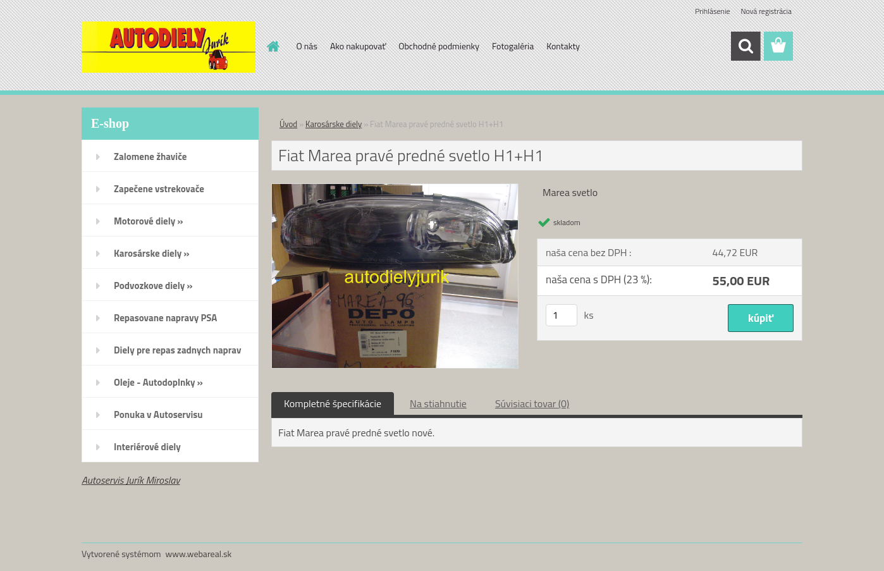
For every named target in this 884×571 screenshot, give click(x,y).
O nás (307, 45)
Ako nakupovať (358, 45)
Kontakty (563, 45)
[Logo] (168, 46)
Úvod (288, 124)
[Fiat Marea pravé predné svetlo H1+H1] (395, 189)
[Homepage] (272, 46)
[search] (745, 46)
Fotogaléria (513, 45)
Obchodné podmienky (438, 45)
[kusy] (561, 315)
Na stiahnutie (438, 403)
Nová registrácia (766, 11)
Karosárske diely (333, 124)
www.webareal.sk (199, 553)
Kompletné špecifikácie (332, 403)
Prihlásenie (712, 11)
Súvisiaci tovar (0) (532, 403)
